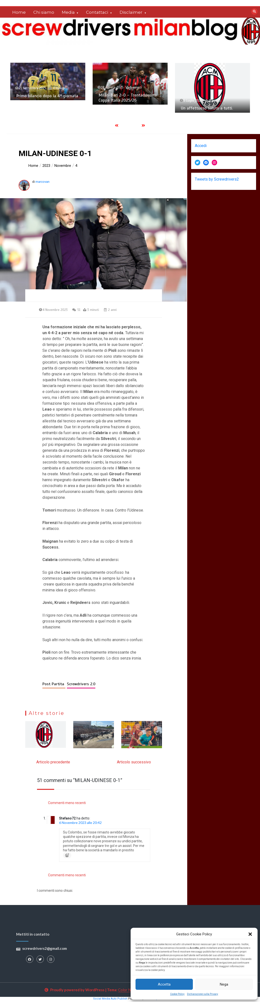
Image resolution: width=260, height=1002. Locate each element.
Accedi (201, 145)
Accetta (164, 984)
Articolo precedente (53, 763)
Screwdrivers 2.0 (81, 685)
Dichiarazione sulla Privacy (202, 994)
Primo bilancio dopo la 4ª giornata (47, 95)
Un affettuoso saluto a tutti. (207, 108)
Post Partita (53, 685)
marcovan (43, 181)
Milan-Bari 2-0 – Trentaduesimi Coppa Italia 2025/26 (128, 98)
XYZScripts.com (156, 1000)
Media (68, 12)
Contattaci (97, 12)
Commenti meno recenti (67, 804)
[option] (47, 81)
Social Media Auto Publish (110, 1000)
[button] (250, 934)
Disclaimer (131, 12)
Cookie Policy (177, 994)
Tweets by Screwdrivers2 (217, 179)
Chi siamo (43, 12)
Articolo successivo (134, 763)
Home (19, 12)
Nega (224, 984)
